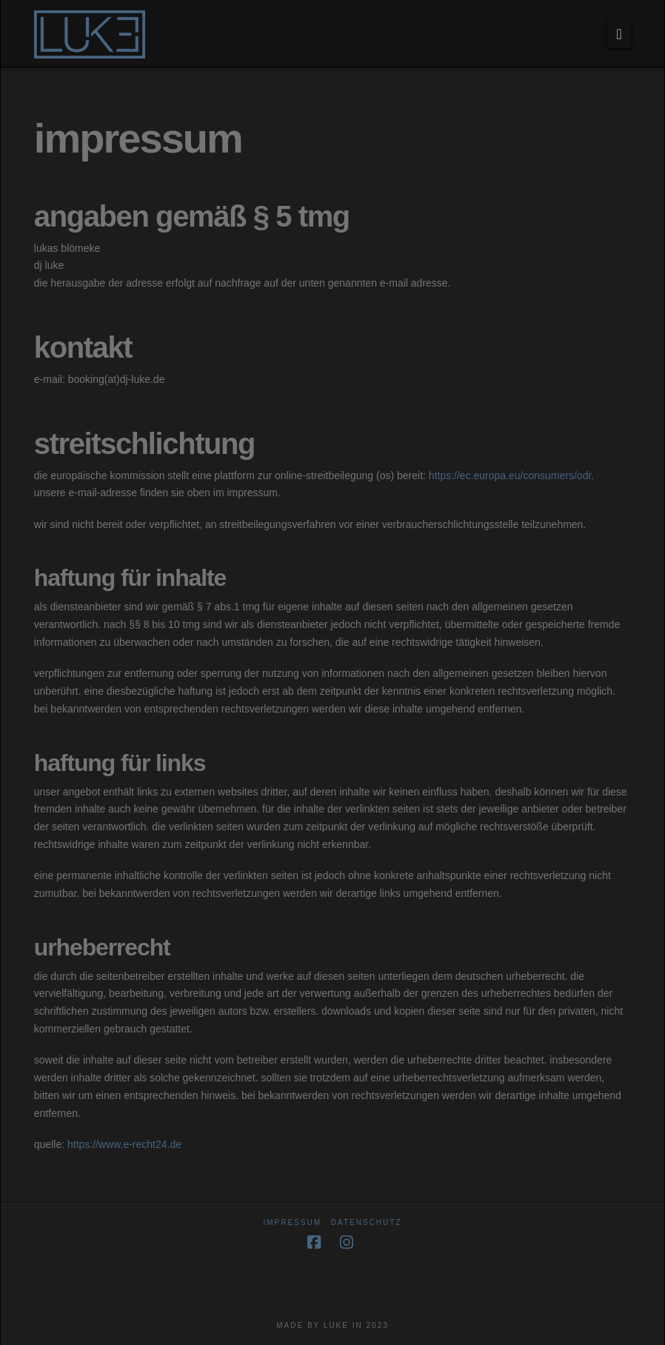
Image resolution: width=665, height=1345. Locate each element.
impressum (292, 1222)
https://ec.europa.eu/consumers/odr (510, 475)
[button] (619, 34)
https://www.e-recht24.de (124, 1144)
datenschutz (366, 1222)
